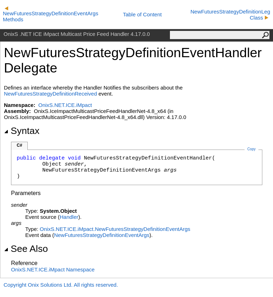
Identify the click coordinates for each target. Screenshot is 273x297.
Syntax (21, 130)
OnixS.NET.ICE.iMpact (65, 105)
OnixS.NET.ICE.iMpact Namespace (53, 269)
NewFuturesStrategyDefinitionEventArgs (101, 235)
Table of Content (142, 14)
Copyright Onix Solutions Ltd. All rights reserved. (61, 285)
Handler (69, 217)
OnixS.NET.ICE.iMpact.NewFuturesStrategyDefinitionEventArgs (115, 229)
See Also (26, 248)
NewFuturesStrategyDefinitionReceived (50, 94)
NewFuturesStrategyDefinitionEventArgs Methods (50, 14)
